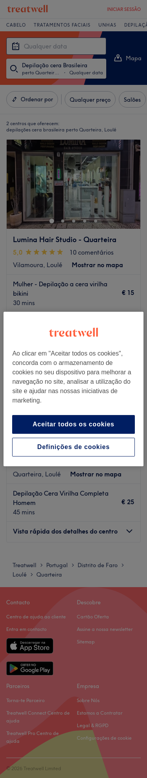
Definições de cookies (73, 447)
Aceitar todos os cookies (73, 424)
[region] (73, 389)
